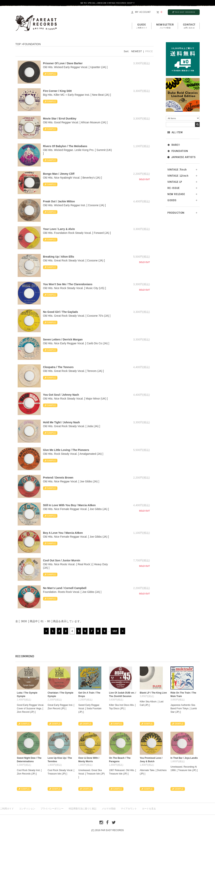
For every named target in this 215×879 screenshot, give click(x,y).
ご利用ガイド (7, 808)
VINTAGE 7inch (177, 169)
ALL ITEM (175, 132)
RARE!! (173, 145)
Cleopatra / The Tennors (58, 367)
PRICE (149, 51)
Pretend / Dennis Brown (58, 477)
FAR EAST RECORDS (183, 12)
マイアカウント (129, 808)
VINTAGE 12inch (177, 175)
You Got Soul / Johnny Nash (61, 394)
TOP (18, 44)
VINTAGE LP (174, 182)
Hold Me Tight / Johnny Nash (61, 422)
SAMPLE (50, 74)
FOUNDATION (177, 151)
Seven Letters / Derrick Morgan (63, 339)
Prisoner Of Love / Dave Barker (63, 63)
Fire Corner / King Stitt (57, 90)
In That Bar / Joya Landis (184, 758)
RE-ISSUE (173, 188)
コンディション (27, 808)
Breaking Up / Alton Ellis (58, 256)
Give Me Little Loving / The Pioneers (66, 449)
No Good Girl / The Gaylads (60, 311)
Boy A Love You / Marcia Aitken (63, 532)
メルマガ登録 (109, 808)
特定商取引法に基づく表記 (82, 808)
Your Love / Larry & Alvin (59, 229)
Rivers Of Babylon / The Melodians (65, 146)
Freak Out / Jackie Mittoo (59, 201)
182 (114, 631)
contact (189, 26)
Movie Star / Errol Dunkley (59, 118)
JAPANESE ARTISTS (181, 157)
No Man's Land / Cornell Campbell (64, 588)
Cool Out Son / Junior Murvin (61, 560)
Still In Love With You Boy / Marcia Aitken (69, 505)
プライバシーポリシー (52, 808)
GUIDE (141, 26)
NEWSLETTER (165, 26)
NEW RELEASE (176, 194)
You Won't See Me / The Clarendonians (67, 284)
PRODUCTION (175, 212)
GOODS (171, 200)
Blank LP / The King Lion (153, 692)
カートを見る (149, 808)
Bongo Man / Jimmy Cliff (58, 173)
